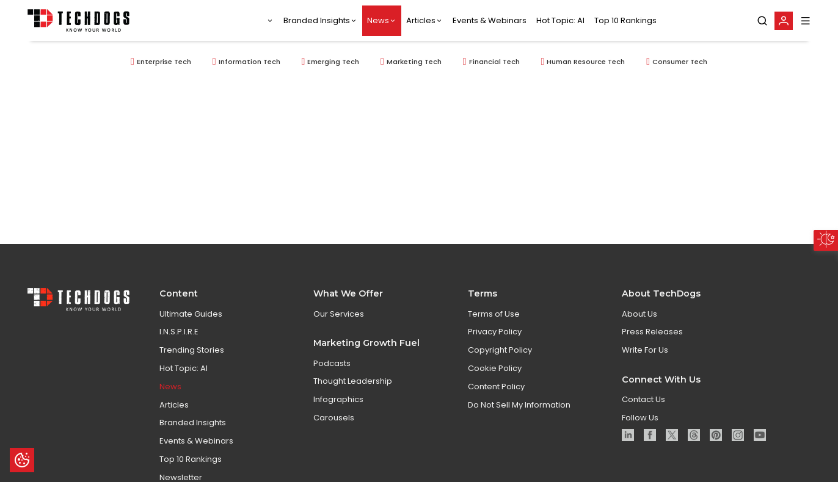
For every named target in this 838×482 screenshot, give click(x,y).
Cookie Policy (495, 368)
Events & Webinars (489, 20)
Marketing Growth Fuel (366, 342)
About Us (639, 314)
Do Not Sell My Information (519, 405)
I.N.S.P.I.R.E (179, 331)
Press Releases (652, 331)
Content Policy (496, 386)
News (378, 20)
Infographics (338, 399)
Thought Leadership (352, 381)
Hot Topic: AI (560, 20)
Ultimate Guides (190, 314)
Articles (420, 20)
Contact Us (643, 399)
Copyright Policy (500, 350)
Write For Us (645, 350)
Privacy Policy (495, 331)
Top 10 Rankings (625, 20)
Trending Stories (191, 350)
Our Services (338, 314)
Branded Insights (316, 20)
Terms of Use (494, 314)
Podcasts (332, 363)
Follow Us (640, 417)
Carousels (333, 417)
